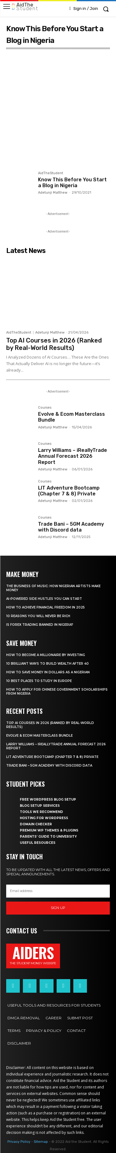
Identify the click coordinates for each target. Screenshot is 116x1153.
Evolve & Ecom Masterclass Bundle (39, 736)
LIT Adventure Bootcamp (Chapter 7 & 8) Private (69, 491)
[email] (58, 891)
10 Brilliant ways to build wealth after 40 (47, 664)
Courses (44, 408)
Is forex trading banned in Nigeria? (39, 625)
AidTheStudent (50, 173)
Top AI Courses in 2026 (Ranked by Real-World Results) (54, 344)
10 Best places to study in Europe (39, 681)
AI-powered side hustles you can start (44, 599)
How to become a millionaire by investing (45, 655)
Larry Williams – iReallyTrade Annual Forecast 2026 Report (72, 456)
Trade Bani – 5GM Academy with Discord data (71, 527)
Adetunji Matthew (52, 193)
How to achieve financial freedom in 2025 (45, 607)
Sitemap (41, 1142)
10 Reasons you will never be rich (38, 616)
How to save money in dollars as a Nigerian (48, 672)
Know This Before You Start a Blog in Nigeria (72, 182)
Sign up (58, 908)
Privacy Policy (18, 1142)
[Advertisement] (58, 113)
